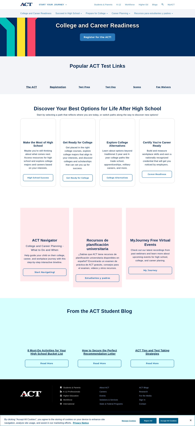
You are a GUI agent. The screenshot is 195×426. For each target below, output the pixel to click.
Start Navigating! (45, 271)
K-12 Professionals (71, 391)
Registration (58, 87)
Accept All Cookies (168, 421)
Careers (103, 391)
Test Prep (84, 87)
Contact (142, 403)
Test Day (110, 87)
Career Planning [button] (121, 13)
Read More (46, 362)
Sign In (142, 399)
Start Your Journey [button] (53, 5)
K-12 (118, 5)
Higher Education (71, 395)
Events (103, 395)
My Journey (150, 270)
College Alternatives (117, 177)
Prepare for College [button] (97, 13)
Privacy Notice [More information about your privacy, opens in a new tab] (81, 423)
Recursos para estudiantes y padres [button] (153, 13)
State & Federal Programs (111, 403)
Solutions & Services (109, 399)
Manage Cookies (129, 421)
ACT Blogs (144, 387)
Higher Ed (143, 5)
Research (143, 391)
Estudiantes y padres (97, 277)
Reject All (148, 421)
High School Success (38, 177)
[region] (97, 420)
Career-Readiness (157, 174)
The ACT (31, 87)
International (68, 403)
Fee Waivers (163, 87)
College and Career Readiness (36, 13)
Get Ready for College (77, 178)
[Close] (191, 420)
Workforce (130, 5)
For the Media (145, 395)
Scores (137, 87)
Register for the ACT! (97, 37)
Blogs (154, 5)
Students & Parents (103, 4)
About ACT (104, 387)
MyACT (171, 5)
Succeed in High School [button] (69, 13)
